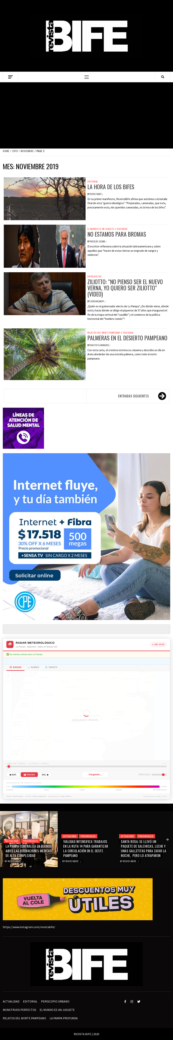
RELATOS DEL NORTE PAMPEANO (103, 333)
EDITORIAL (92, 181)
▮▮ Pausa (29, 774)
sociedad (122, 229)
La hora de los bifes (110, 186)
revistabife (96, 194)
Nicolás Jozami (98, 241)
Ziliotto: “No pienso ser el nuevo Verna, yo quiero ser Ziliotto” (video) (125, 287)
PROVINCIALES (30, 840)
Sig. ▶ (45, 774)
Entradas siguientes (133, 395)
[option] (29, 839)
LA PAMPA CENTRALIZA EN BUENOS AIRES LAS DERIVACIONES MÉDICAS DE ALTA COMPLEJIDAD (29, 851)
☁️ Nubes (33, 667)
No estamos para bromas (116, 234)
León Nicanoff (97, 301)
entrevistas (94, 276)
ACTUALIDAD (12, 840)
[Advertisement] (86, 115)
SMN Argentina (39, 796)
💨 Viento (51, 667)
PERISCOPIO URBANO (55, 1001)
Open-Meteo (65, 796)
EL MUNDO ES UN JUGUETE (100, 229)
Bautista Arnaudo (100, 345)
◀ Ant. (13, 774)
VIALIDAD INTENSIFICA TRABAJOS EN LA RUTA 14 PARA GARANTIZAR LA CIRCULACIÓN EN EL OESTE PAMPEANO (85, 848)
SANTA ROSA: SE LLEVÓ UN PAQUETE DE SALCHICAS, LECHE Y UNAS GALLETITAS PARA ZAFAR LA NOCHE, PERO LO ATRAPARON (143, 848)
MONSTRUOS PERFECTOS (19, 1010)
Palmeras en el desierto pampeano (127, 338)
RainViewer (18, 796)
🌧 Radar (15, 667)
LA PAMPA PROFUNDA (64, 1018)
